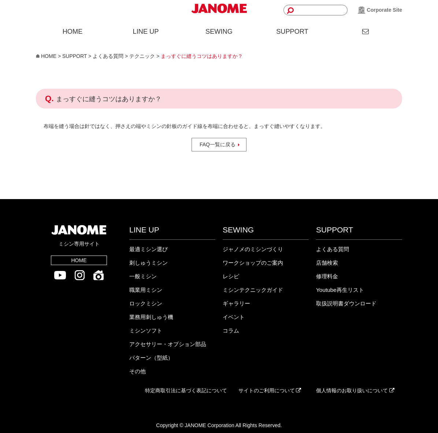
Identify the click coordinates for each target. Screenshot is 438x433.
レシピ (231, 276)
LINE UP (146, 31)
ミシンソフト (145, 330)
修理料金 (327, 276)
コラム (231, 330)
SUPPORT (292, 31)
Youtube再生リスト (340, 290)
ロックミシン (145, 303)
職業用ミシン (145, 290)
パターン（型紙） (151, 358)
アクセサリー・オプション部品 (167, 344)
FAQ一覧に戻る (217, 144)
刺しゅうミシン (148, 263)
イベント (234, 317)
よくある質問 (332, 249)
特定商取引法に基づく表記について (186, 390)
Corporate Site (380, 10)
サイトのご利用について (269, 390)
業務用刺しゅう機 (151, 317)
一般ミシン (143, 276)
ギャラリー (236, 303)
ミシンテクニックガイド (253, 290)
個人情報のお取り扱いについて (355, 390)
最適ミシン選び (148, 249)
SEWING (219, 31)
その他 (137, 371)
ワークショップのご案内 (253, 263)
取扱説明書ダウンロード (346, 303)
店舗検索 (327, 263)
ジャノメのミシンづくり (253, 249)
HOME (73, 31)
